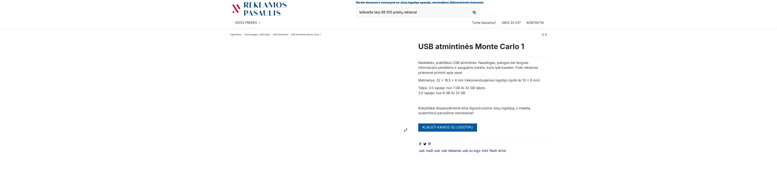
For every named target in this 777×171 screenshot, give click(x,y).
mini (485, 151)
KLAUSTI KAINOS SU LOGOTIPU (447, 127)
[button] (511, 22)
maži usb (433, 151)
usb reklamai (451, 151)
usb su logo (471, 151)
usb (422, 151)
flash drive (498, 151)
